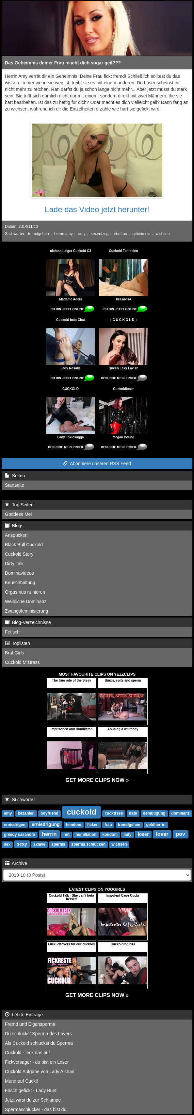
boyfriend (49, 813)
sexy (22, 844)
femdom (73, 824)
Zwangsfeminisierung (26, 611)
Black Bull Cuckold (24, 544)
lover (162, 834)
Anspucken (16, 535)
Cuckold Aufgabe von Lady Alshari (39, 1071)
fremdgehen (38, 233)
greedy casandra (19, 834)
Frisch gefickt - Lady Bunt (31, 1090)
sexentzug (99, 233)
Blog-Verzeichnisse (28, 622)
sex (7, 844)
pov (180, 834)
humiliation (85, 834)
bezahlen (26, 813)
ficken (93, 824)
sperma (58, 844)
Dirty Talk (14, 563)
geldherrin (156, 824)
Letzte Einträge (24, 1014)
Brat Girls (14, 652)
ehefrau (120, 233)
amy (81, 233)
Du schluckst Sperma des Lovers (38, 1033)
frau (108, 824)
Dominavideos (19, 573)
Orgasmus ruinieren (25, 592)
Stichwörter (20, 799)
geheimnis (141, 233)
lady (127, 834)
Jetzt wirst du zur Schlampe (33, 1100)
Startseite (14, 485)
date (133, 813)
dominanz (180, 813)
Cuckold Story (19, 554)
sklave (39, 844)
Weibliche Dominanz (25, 601)
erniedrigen (14, 824)
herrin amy (63, 233)
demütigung (154, 813)
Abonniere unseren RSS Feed (97, 463)
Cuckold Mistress (22, 662)
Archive (16, 863)
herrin (49, 834)
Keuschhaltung (20, 582)
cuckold (81, 811)
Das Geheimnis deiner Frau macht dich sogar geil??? (63, 62)
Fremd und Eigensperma (30, 1024)
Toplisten (17, 643)
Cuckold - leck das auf (27, 1052)
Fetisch (12, 631)
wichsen (163, 233)
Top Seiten (19, 504)
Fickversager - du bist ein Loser (37, 1062)
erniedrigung (46, 824)
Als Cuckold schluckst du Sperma (39, 1043)
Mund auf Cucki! (21, 1081)
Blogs (14, 525)
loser (143, 834)
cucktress (114, 813)
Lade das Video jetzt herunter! (97, 209)
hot (66, 834)
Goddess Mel (18, 514)
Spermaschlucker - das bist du (35, 1109)
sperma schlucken (88, 844)
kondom (110, 834)
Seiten (15, 475)
